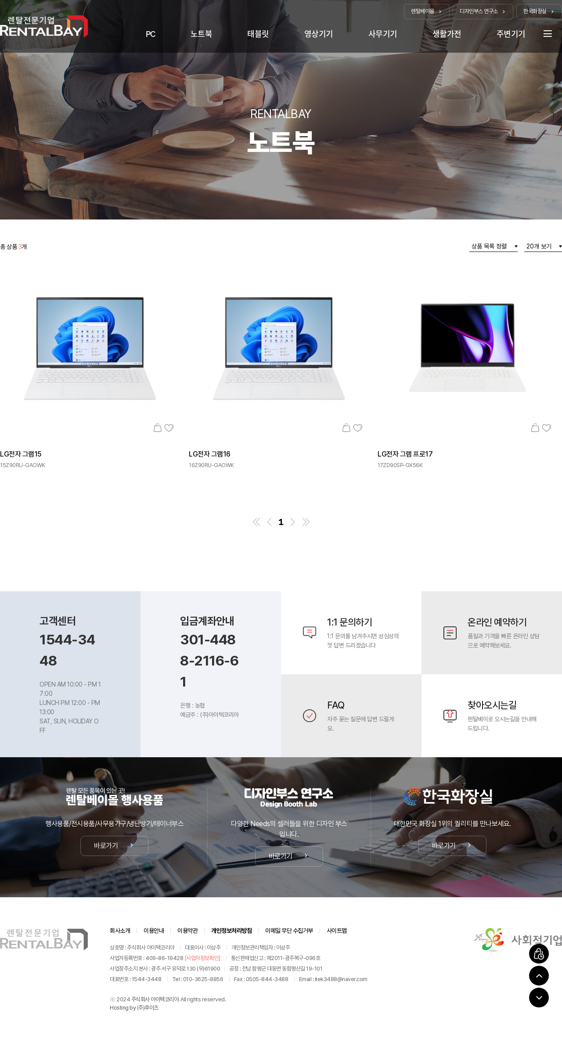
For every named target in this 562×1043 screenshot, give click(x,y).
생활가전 (446, 34)
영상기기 (318, 34)
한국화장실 (539, 11)
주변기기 (511, 34)
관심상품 (168, 427)
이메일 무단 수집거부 (289, 930)
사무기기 (382, 34)
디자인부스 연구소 (483, 11)
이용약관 (187, 930)
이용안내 (154, 930)
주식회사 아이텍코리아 (155, 999)
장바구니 (157, 427)
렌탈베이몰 (427, 11)
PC (150, 34)
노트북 (202, 34)
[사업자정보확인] (202, 958)
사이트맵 (337, 930)
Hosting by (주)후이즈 (134, 1007)
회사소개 (120, 930)
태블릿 (258, 34)
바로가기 (114, 846)
